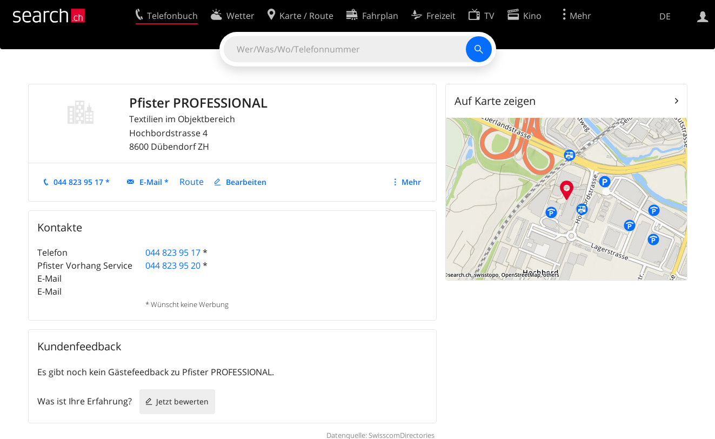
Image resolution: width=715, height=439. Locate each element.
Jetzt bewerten (182, 401)
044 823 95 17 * (82, 182)
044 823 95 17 (173, 252)
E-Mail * (154, 182)
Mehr (411, 182)
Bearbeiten (246, 182)
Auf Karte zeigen (495, 101)
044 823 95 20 (173, 265)
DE (665, 16)
